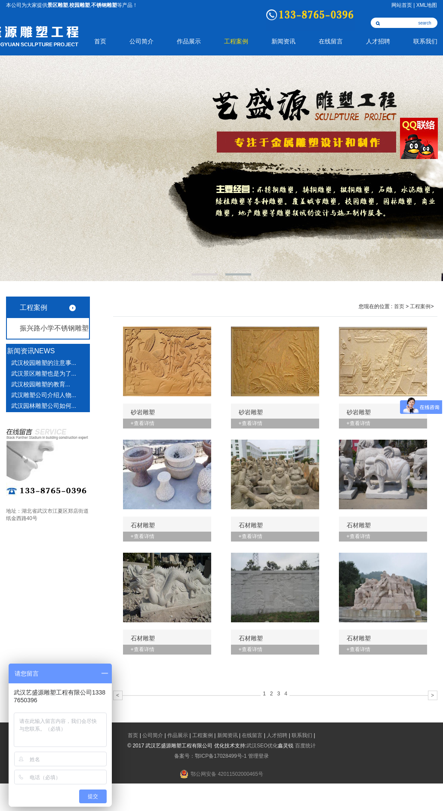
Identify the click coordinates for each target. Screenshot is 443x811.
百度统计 (305, 746)
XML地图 (426, 5)
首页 (100, 41)
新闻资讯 (283, 41)
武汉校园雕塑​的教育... (41, 384)
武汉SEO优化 (262, 746)
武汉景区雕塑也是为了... (44, 373)
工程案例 (236, 41)
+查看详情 (142, 423)
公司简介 (141, 41)
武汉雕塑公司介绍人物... (44, 395)
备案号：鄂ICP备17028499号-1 (210, 756)
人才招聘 (378, 41)
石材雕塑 (143, 525)
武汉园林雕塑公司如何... (44, 405)
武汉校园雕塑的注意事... (44, 362)
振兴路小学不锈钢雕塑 (54, 328)
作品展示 (189, 41)
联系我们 (425, 41)
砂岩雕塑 (143, 412)
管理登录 (258, 756)
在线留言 (331, 41)
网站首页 (401, 5)
